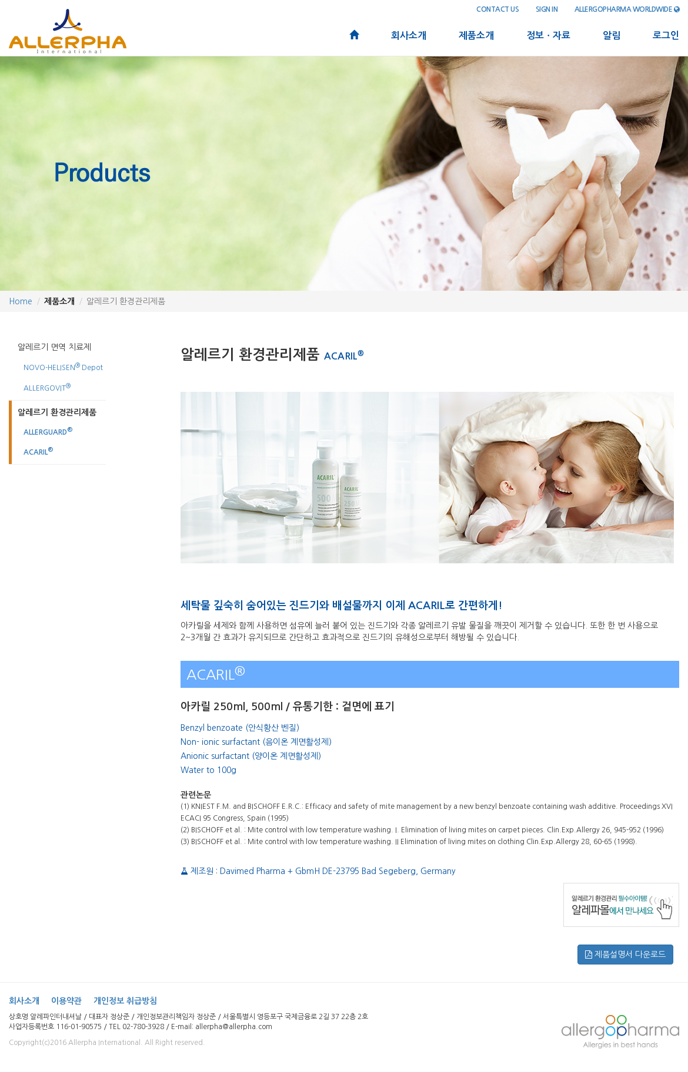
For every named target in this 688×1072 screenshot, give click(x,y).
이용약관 (66, 1001)
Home (20, 301)
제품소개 (476, 35)
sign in (547, 9)
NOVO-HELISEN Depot (63, 366)
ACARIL (38, 451)
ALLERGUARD (48, 431)
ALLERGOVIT (47, 387)
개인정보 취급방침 (125, 1001)
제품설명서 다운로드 (625, 954)
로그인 (666, 35)
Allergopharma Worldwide (627, 9)
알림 (611, 35)
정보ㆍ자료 (548, 35)
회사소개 (408, 35)
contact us (497, 9)
